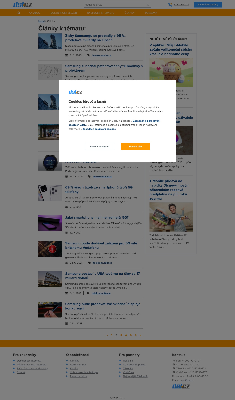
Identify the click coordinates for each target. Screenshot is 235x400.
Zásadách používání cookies (99, 129)
